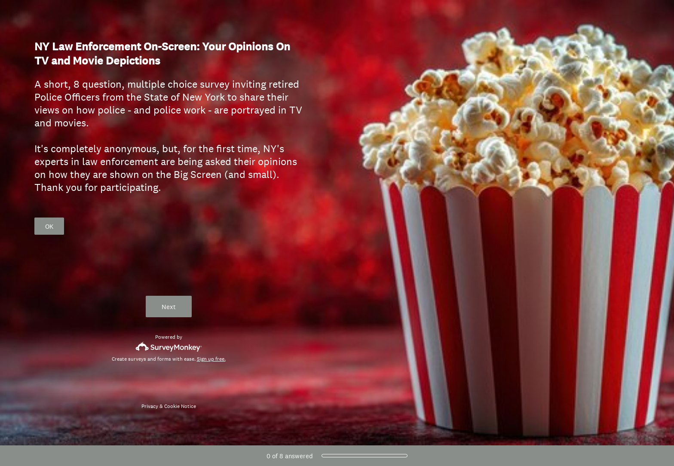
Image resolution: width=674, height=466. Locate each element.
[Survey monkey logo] (168, 347)
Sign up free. (211, 359)
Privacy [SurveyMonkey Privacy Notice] (149, 406)
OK (49, 226)
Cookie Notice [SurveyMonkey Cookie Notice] (180, 406)
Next (169, 307)
